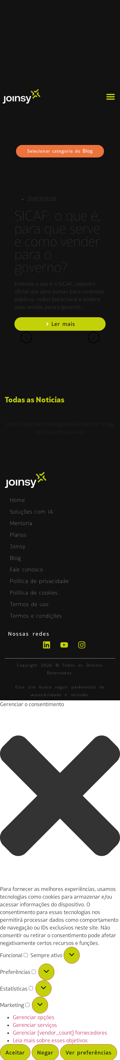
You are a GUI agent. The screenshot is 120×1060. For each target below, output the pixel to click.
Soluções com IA (31, 511)
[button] (111, 97)
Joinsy (18, 546)
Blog (15, 558)
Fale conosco (26, 569)
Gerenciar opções (33, 1017)
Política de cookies (34, 592)
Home (17, 500)
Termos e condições (36, 616)
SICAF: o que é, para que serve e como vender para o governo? (57, 241)
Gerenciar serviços (35, 1025)
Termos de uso (29, 604)
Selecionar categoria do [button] (60, 151)
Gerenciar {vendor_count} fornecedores (60, 1032)
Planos (18, 535)
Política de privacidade (39, 581)
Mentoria (21, 523)
